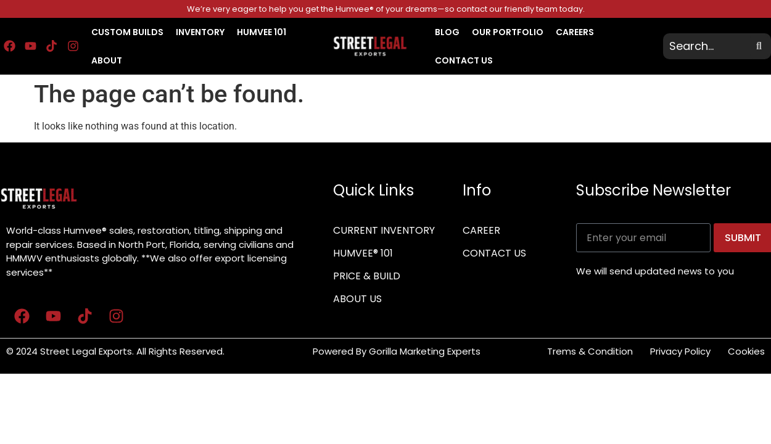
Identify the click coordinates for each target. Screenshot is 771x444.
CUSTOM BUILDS (127, 32)
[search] (708, 46)
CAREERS (575, 32)
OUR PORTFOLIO (507, 32)
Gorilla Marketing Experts (426, 351)
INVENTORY (200, 32)
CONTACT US (464, 60)
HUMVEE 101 (261, 32)
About (106, 60)
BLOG (447, 32)
